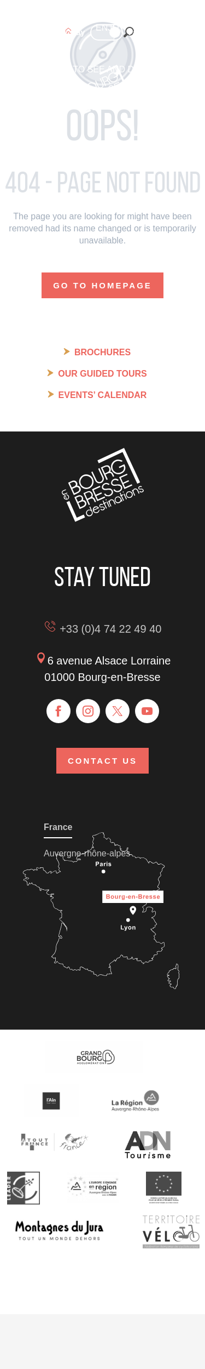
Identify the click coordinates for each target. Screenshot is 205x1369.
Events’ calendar (102, 395)
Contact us (102, 760)
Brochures (102, 352)
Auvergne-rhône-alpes (87, 853)
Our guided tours (102, 373)
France (58, 827)
